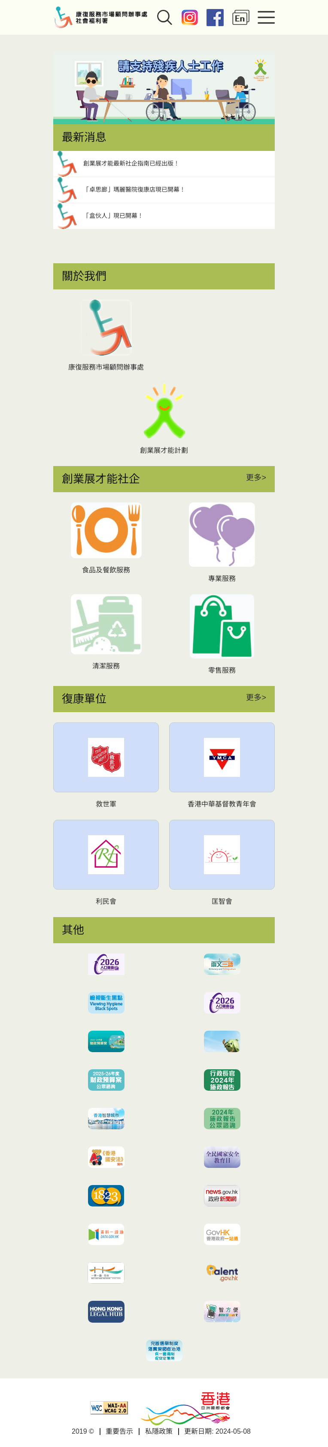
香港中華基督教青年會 (222, 804)
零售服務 (222, 670)
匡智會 (222, 901)
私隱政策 (159, 1431)
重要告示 (119, 1431)
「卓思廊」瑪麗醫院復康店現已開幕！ (134, 189)
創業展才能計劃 (164, 450)
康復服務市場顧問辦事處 (106, 367)
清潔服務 (106, 666)
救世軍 (106, 804)
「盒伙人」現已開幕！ (113, 215)
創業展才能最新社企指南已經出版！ (131, 163)
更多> (256, 477)
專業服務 (222, 578)
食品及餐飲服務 (106, 570)
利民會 (106, 901)
